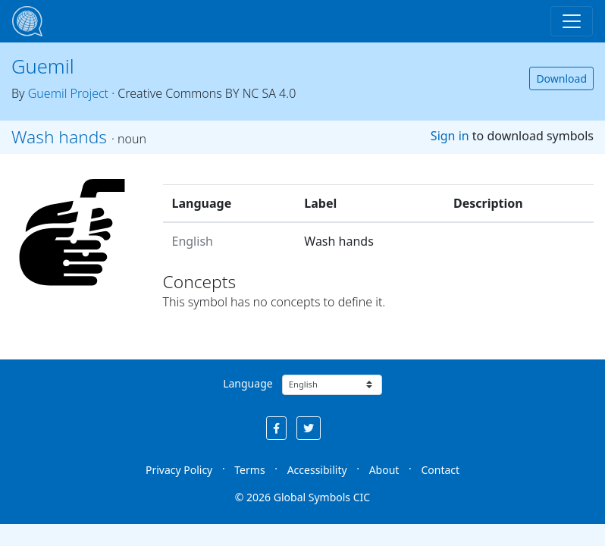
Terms (249, 470)
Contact (440, 470)
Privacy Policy (179, 470)
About (384, 470)
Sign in (450, 135)
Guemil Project (68, 93)
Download (561, 78)
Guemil (42, 66)
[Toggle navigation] (571, 21)
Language (247, 383)
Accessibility (317, 470)
